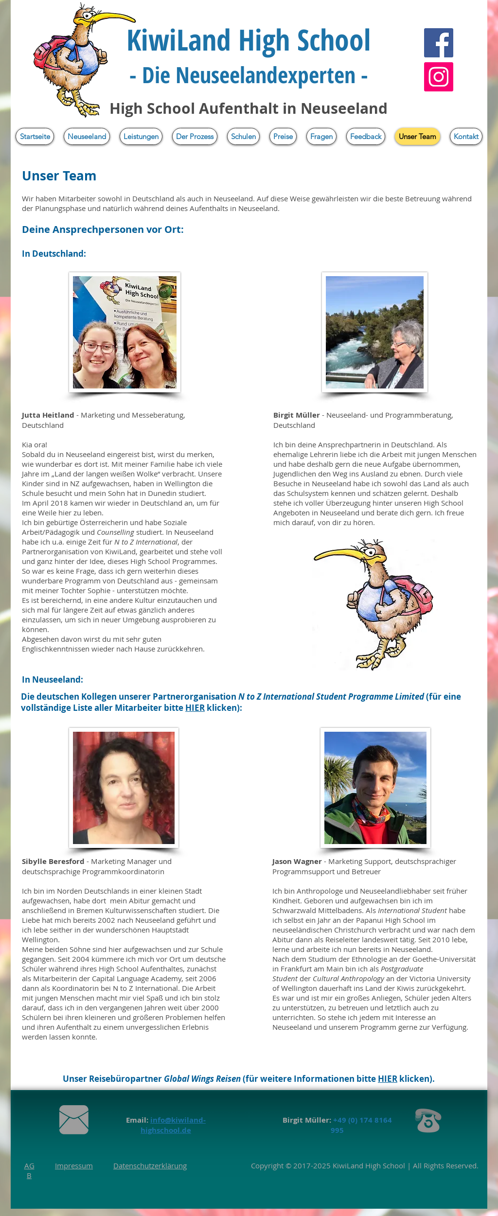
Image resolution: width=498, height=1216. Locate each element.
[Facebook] (438, 42)
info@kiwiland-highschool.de (173, 1125)
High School (384, 1165)
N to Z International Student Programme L (318, 696)
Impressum (74, 1165)
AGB (29, 1170)
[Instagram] (438, 76)
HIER (195, 707)
